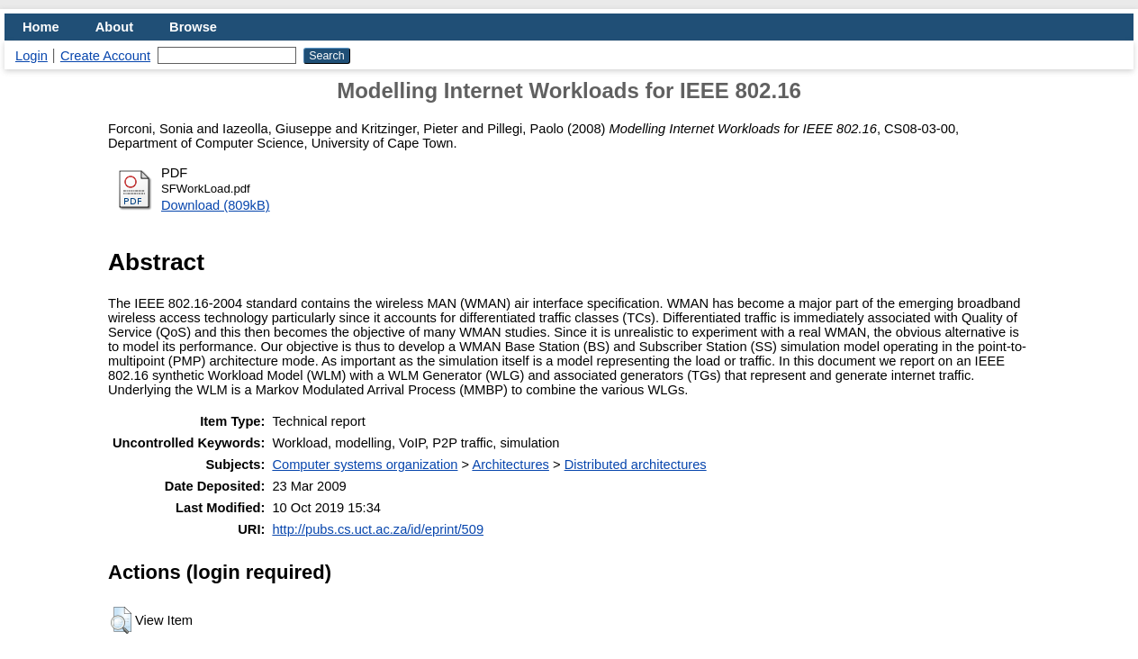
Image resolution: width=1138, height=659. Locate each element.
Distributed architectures (635, 464)
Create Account (105, 56)
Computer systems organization (364, 464)
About (114, 27)
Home (41, 27)
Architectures (510, 464)
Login (31, 56)
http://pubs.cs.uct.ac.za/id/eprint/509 (377, 529)
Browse (193, 27)
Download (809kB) (215, 205)
